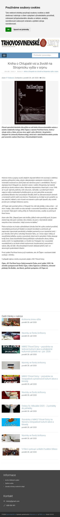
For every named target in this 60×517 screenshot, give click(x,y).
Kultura (19, 71)
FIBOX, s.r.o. (42, 514)
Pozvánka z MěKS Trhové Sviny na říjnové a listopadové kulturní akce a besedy (38, 422)
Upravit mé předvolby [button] (21, 29)
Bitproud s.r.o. (34, 514)
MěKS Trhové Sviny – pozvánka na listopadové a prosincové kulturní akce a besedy (40, 378)
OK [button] (8, 29)
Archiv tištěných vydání (11, 480)
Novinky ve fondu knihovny (34, 333)
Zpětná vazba (8, 483)
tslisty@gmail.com (12, 501)
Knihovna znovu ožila (31, 319)
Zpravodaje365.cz (11, 514)
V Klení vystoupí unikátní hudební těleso (39, 449)
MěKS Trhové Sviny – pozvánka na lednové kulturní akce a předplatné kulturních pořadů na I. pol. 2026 (37, 349)
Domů (12, 71)
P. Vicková (10, 78)
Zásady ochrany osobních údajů (14, 486)
